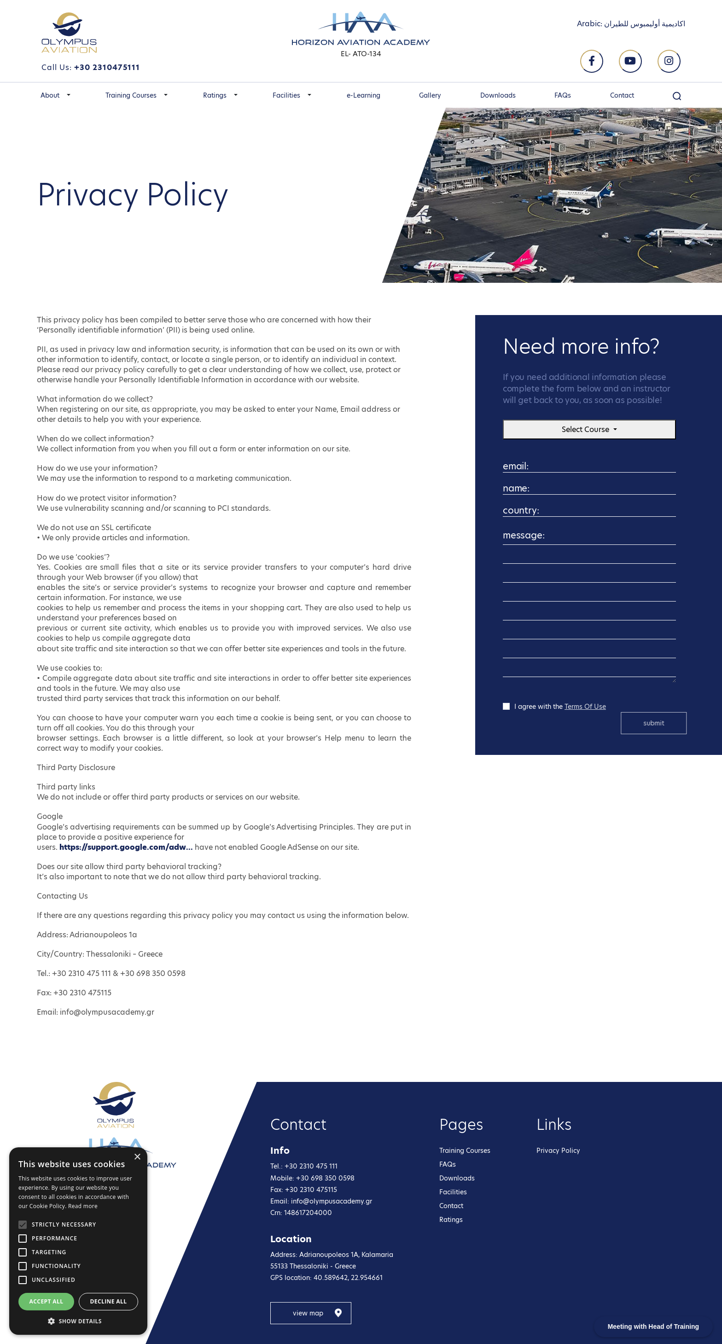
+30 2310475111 (107, 67)
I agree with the (560, 706)
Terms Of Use (585, 706)
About (50, 95)
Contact (622, 95)
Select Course (586, 429)
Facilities (286, 95)
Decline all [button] (108, 1301)
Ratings (215, 95)
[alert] (78, 1241)
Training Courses (131, 95)
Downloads (498, 95)
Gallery (430, 95)
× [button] (137, 1157)
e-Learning (363, 95)
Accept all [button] (46, 1301)
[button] (68, 95)
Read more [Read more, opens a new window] (83, 1206)
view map (308, 1313)
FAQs (562, 95)
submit (670, 723)
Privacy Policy (558, 1150)
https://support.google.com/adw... (126, 847)
